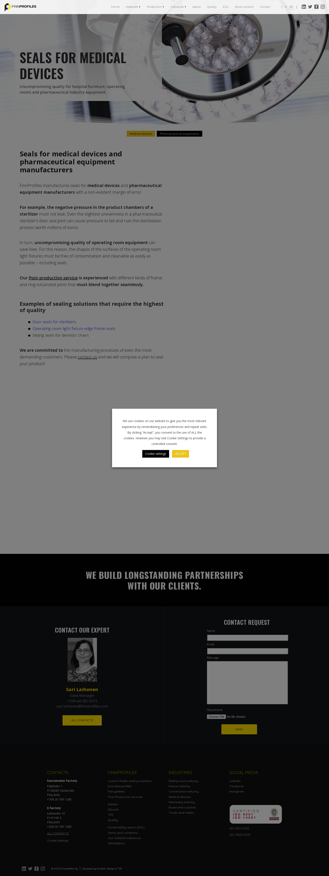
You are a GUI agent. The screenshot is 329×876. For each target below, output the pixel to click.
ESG (225, 6)
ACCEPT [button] (180, 454)
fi (286, 7)
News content (244, 6)
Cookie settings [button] (155, 454)
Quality (212, 6)
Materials (133, 6)
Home (115, 6)
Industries (178, 6)
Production (155, 6)
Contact (265, 6)
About (196, 6)
